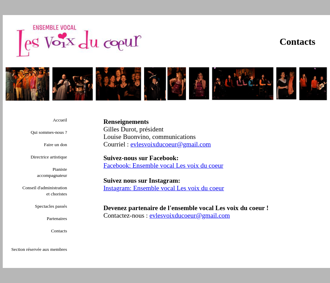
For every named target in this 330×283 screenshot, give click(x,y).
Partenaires (57, 218)
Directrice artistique (49, 156)
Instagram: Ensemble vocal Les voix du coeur (163, 188)
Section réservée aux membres (39, 249)
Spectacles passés (51, 206)
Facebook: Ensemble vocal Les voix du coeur (163, 165)
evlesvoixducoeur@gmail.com (170, 144)
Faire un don (55, 144)
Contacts (59, 230)
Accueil (60, 120)
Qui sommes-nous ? (49, 132)
